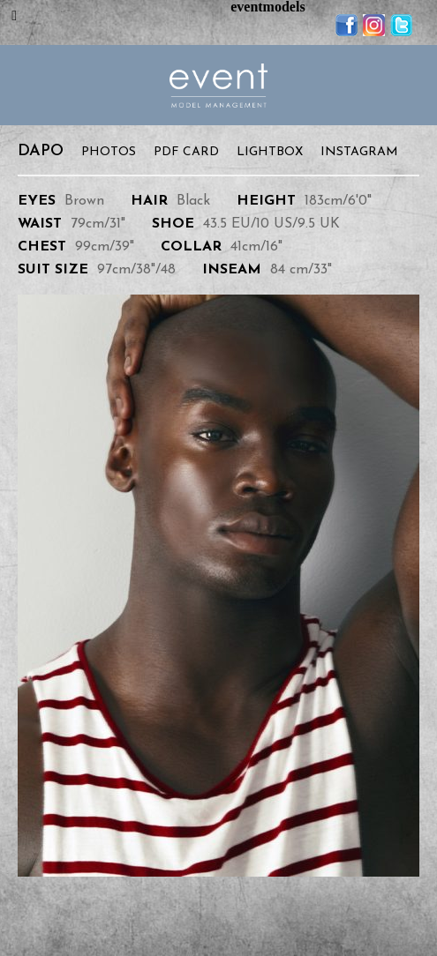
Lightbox (270, 152)
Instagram (359, 152)
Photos (108, 152)
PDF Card (186, 152)
